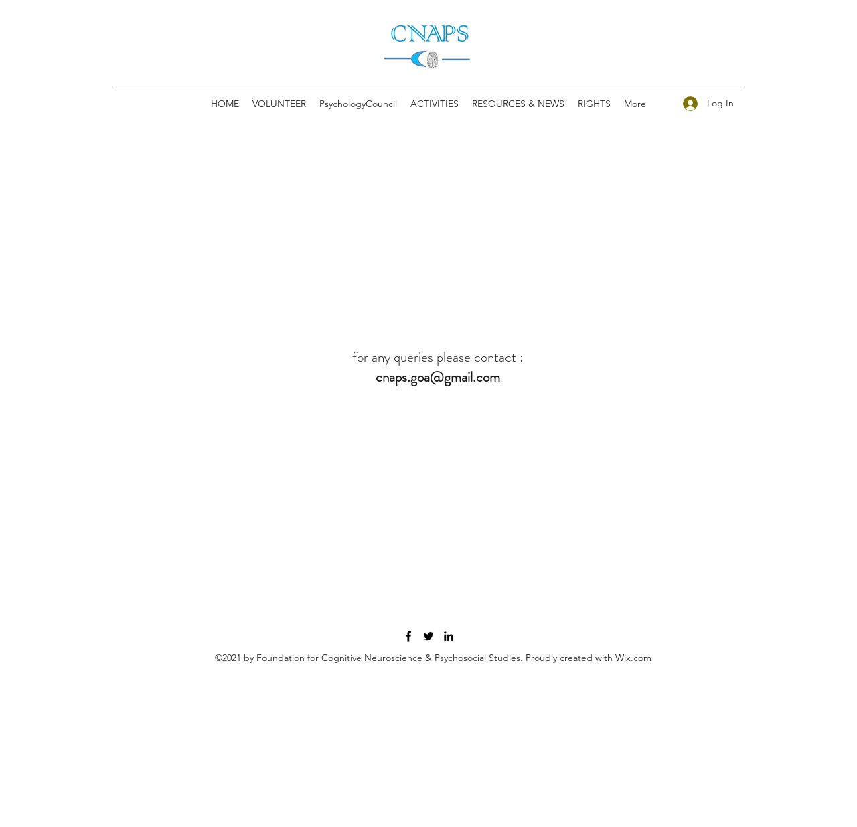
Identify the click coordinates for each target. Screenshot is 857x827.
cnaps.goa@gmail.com (438, 377)
